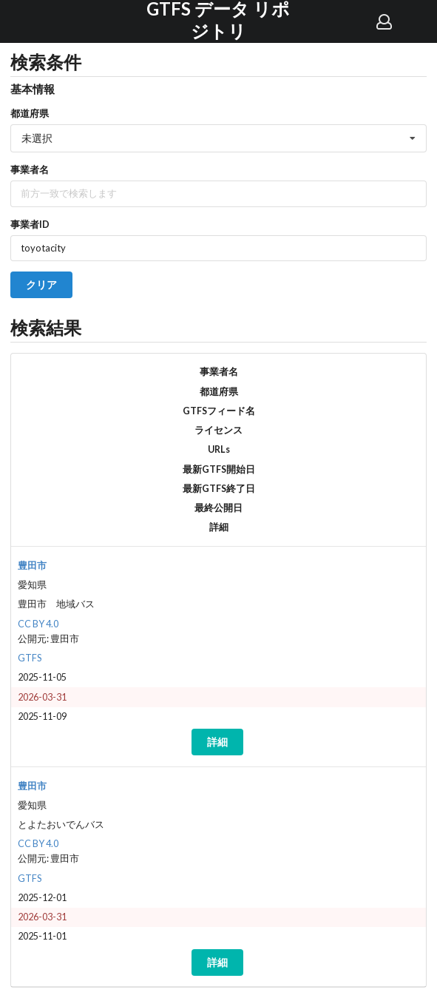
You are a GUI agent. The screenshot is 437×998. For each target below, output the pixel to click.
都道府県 (29, 113)
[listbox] (218, 138)
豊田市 (32, 565)
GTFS (29, 658)
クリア (41, 284)
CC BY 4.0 (38, 624)
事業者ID (30, 224)
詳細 (217, 741)
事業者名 (29, 169)
